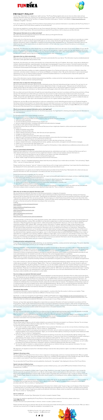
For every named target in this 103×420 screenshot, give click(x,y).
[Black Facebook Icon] (36, 415)
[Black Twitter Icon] (39, 415)
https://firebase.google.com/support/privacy (72, 296)
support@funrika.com (76, 104)
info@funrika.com (45, 412)
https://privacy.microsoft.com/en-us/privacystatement (27, 216)
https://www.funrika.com (78, 19)
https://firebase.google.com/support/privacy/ (25, 204)
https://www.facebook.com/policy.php (23, 210)
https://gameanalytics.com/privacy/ (23, 213)
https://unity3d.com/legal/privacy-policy (24, 207)
